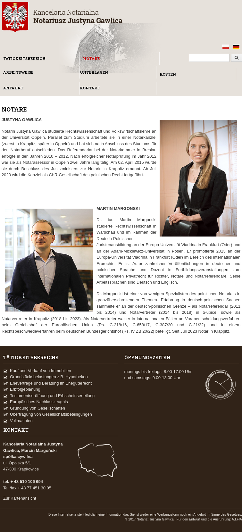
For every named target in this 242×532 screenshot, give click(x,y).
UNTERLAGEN (94, 72)
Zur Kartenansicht (19, 498)
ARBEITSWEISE (18, 72)
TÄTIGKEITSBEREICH (24, 58)
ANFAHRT (13, 88)
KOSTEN (168, 74)
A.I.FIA (237, 519)
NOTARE (91, 58)
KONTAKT (90, 88)
